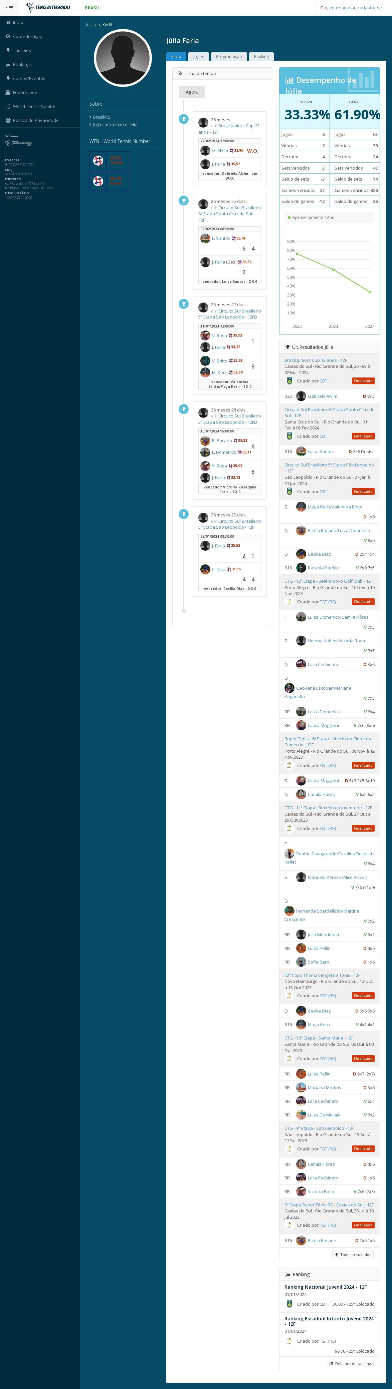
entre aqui (339, 8)
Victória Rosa (321, 1191)
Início (91, 24)
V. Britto (219, 361)
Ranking (261, 56)
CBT (323, 381)
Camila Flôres (321, 794)
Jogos (198, 56)
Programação (229, 56)
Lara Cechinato (323, 664)
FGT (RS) (328, 602)
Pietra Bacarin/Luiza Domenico (339, 530)
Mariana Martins (324, 1087)
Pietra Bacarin (322, 1240)
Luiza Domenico (324, 712)
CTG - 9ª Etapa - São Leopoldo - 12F (319, 1128)
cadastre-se (370, 8)
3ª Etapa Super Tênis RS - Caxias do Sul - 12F (329, 1205)
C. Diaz (219, 569)
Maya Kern (319, 1025)
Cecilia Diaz (319, 554)
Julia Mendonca (323, 934)
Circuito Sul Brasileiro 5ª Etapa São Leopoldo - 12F (229, 524)
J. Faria (218, 164)
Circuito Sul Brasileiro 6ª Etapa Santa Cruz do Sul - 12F (229, 214)
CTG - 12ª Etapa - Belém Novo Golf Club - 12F (328, 581)
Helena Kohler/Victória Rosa (336, 641)
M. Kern (219, 372)
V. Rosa (219, 336)
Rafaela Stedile (323, 568)
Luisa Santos (321, 451)
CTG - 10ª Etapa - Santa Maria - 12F (318, 1038)
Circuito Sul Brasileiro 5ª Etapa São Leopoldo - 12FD (229, 314)
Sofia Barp (318, 962)
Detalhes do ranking (350, 1363)
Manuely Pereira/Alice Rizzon (337, 877)
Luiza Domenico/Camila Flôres (338, 617)
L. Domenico (224, 452)
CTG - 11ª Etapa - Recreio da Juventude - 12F (328, 808)
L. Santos (221, 238)
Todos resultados (353, 1254)
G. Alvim (220, 150)
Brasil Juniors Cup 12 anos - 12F (315, 360)
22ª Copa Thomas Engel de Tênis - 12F (322, 975)
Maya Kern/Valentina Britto (335, 507)
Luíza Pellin (319, 948)
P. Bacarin (222, 440)
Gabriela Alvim (322, 396)
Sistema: (12, 136)
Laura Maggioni (323, 725)
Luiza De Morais (324, 1115)
